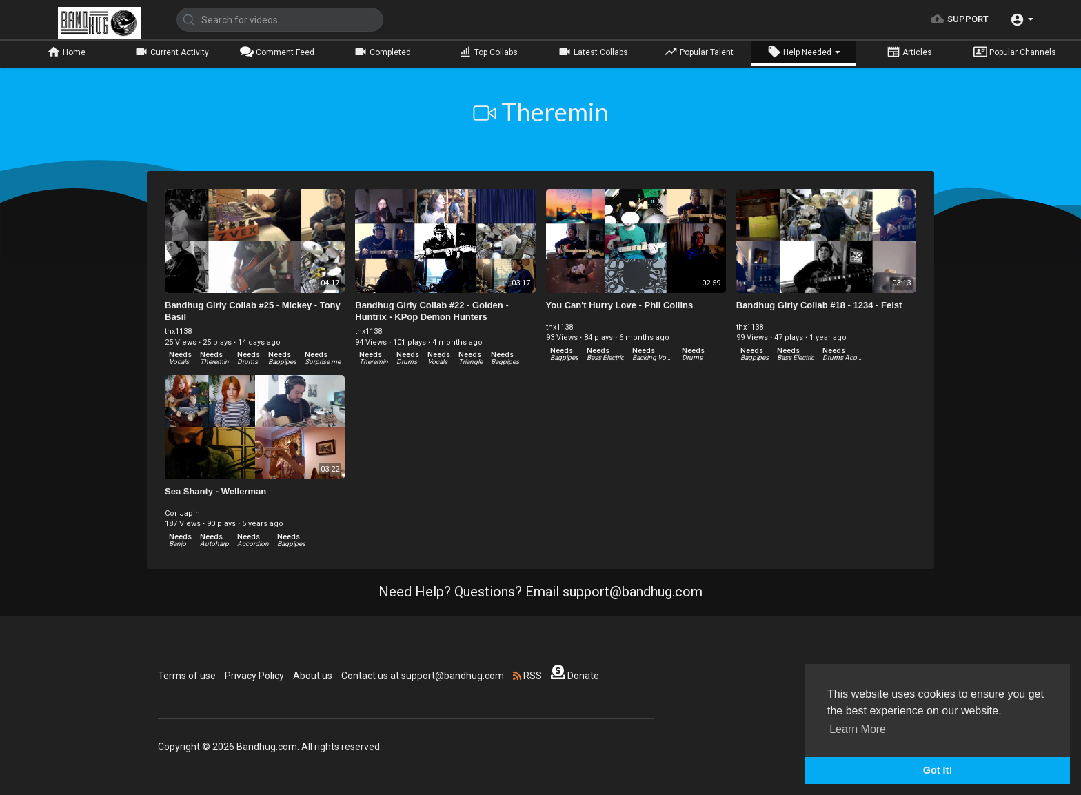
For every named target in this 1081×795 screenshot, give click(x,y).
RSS (527, 675)
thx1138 (178, 331)
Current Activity (171, 52)
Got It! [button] (937, 770)
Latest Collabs (593, 52)
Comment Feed (277, 52)
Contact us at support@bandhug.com (422, 675)
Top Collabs (488, 52)
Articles (909, 52)
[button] (1022, 19)
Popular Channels (1014, 52)
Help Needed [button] (803, 52)
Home (66, 52)
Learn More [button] (857, 729)
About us (312, 675)
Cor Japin (182, 513)
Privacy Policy (254, 675)
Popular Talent (699, 52)
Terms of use (187, 675)
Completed (382, 52)
